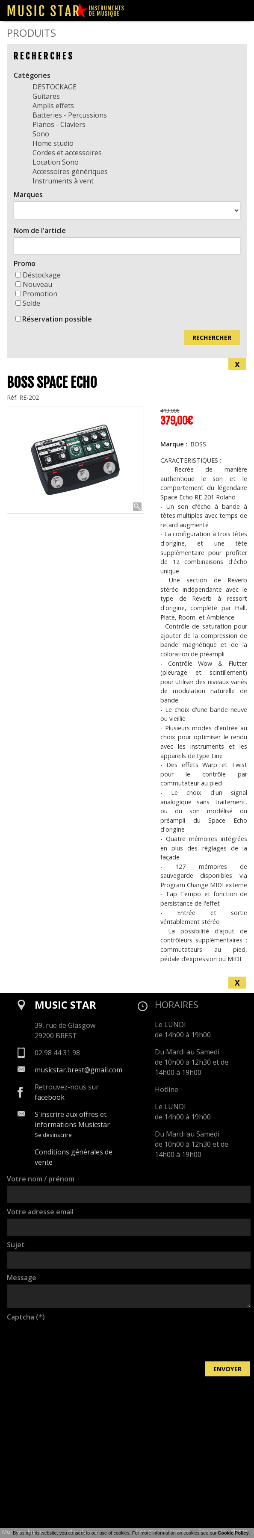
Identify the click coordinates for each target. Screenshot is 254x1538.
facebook (50, 1097)
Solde (27, 303)
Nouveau (33, 284)
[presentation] (72, 1340)
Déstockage (38, 275)
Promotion (36, 293)
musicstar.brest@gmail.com (78, 1070)
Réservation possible (57, 319)
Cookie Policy (233, 1532)
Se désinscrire (53, 1135)
